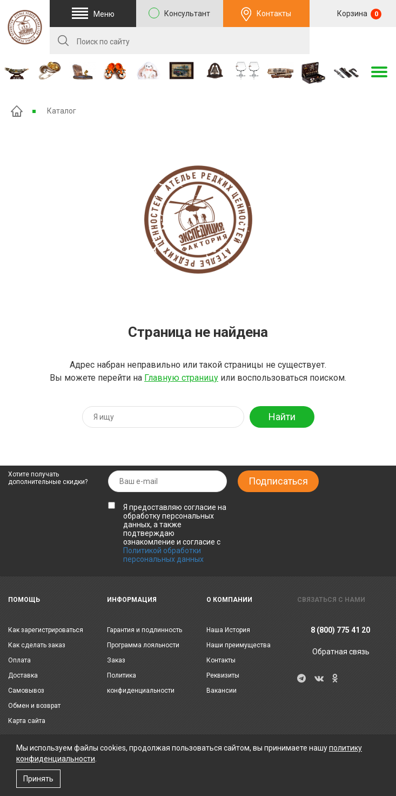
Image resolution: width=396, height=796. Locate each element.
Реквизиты (222, 675)
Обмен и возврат (34, 705)
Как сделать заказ (36, 645)
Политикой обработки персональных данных (163, 554)
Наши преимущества (238, 645)
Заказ (116, 660)
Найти (282, 416)
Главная (17, 111)
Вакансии (221, 690)
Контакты (274, 13)
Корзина (358, 14)
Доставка (23, 675)
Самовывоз (26, 690)
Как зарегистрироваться (45, 630)
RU (353, 41)
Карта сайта (26, 721)
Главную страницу (181, 378)
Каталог (61, 111)
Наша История (228, 630)
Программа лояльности (143, 645)
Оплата (19, 660)
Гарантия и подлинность (144, 630)
